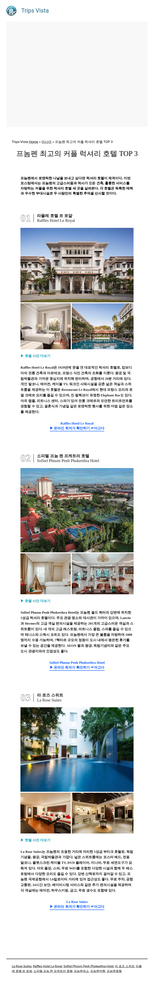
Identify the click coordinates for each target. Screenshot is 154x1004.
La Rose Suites (22, 966)
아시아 (46, 142)
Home (33, 142)
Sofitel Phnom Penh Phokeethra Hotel (88, 966)
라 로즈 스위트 (124, 966)
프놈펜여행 (97, 971)
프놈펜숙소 (81, 971)
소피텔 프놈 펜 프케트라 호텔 (53, 971)
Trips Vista (35, 10)
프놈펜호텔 (114, 971)
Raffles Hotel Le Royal (47, 966)
